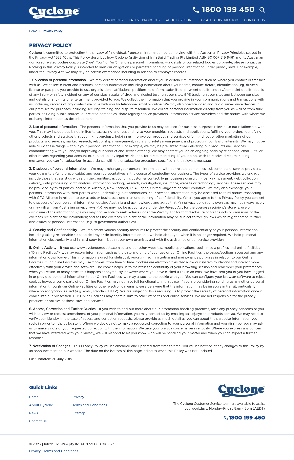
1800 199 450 (228, 10)
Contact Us (254, 20)
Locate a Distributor (219, 20)
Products (114, 20)
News (33, 413)
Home (33, 31)
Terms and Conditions (89, 405)
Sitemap (78, 413)
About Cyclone (179, 20)
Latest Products (144, 20)
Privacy (78, 397)
